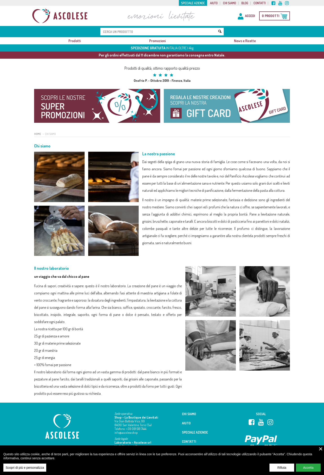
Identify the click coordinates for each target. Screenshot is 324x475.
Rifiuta (281, 470)
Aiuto (214, 3)
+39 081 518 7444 (136, 429)
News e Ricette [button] (245, 41)
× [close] (321, 451)
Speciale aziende (193, 3)
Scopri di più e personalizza (25, 470)
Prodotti (74, 41)
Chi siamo (229, 3)
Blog (244, 3)
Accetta (308, 470)
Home (37, 134)
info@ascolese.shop (126, 432)
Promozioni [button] (157, 41)
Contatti (260, 3)
